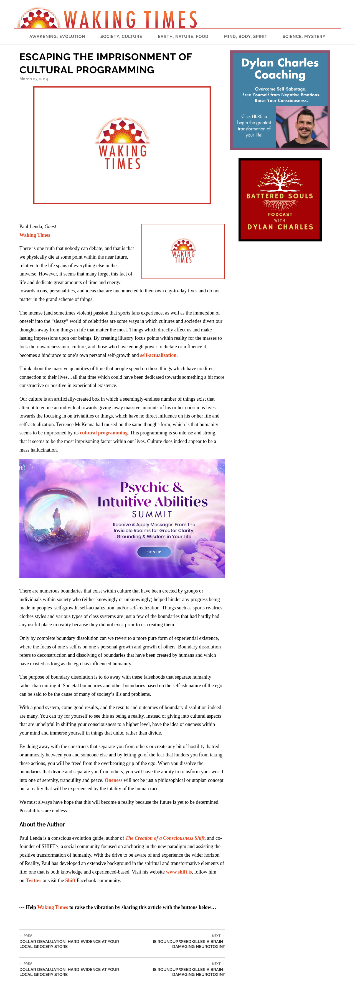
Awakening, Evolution (57, 36)
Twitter (34, 880)
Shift (70, 880)
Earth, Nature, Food (183, 36)
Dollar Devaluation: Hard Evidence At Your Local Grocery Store (75, 941)
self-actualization (158, 355)
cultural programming (104, 433)
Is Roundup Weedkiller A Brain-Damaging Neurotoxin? (178, 941)
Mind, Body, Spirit (245, 36)
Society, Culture (121, 36)
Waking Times (52, 907)
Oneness (113, 780)
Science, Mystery (304, 36)
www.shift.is (179, 872)
